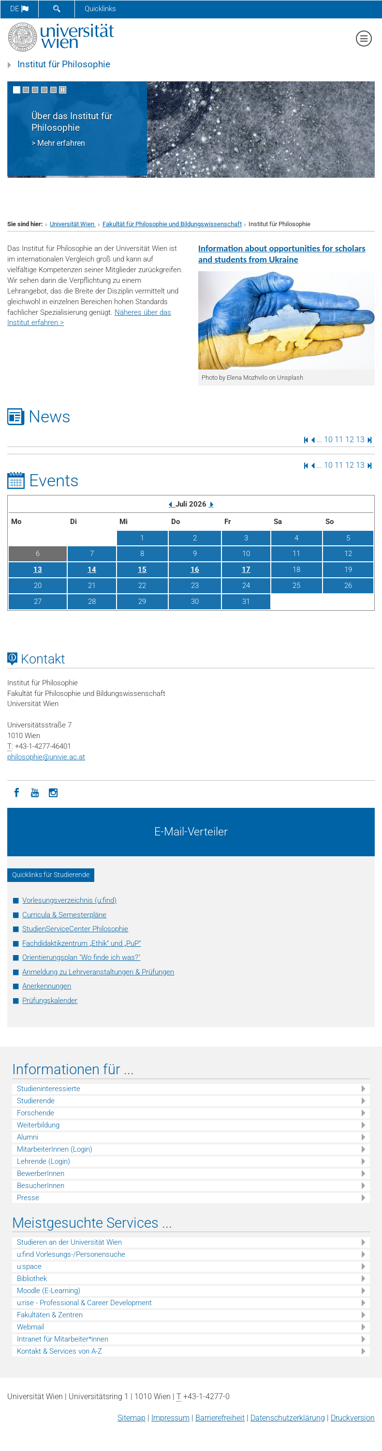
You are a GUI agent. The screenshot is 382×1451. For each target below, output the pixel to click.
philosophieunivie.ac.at (46, 757)
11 (339, 439)
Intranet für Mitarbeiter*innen (62, 1339)
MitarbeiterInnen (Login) (54, 1149)
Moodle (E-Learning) (48, 1290)
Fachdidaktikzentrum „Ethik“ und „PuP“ (81, 943)
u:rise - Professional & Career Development (84, 1302)
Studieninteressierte (48, 1088)
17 (246, 569)
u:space (29, 1266)
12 (349, 439)
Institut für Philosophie (63, 64)
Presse (28, 1197)
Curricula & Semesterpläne (64, 915)
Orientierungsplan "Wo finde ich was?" (81, 957)
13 (360, 439)
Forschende (35, 1113)
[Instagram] (53, 792)
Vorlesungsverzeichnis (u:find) (69, 900)
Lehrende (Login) (43, 1161)
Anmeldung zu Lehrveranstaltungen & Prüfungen (98, 972)
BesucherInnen (40, 1185)
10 (328, 439)
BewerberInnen (40, 1173)
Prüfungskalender (49, 1000)
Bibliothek (32, 1278)
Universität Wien (73, 224)
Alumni (27, 1137)
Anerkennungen (46, 986)
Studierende (36, 1100)
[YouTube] (35, 792)
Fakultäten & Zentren (50, 1315)
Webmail (30, 1327)
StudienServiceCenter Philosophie (75, 929)
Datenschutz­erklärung (287, 1417)
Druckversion (353, 1417)
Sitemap (132, 1417)
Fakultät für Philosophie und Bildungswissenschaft (172, 224)
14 (92, 569)
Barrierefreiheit (220, 1417)
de (19, 8)
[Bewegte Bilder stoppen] (62, 89)
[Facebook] (16, 792)
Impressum (170, 1417)
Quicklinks (100, 8)
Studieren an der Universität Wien (69, 1242)
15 (142, 569)
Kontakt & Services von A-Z (59, 1351)
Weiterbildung (38, 1125)
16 (195, 569)
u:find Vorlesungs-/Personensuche (71, 1254)
